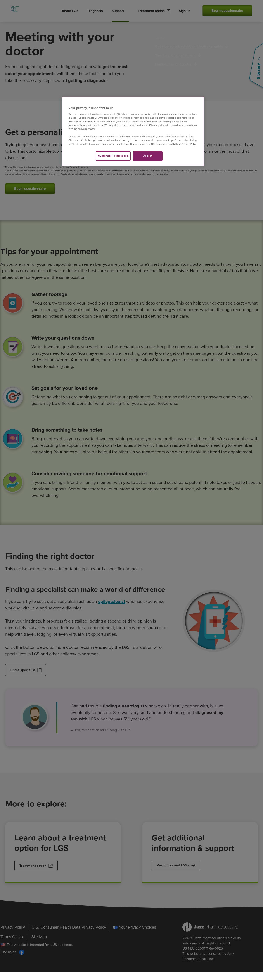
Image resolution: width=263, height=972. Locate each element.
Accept (147, 155)
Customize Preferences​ (113, 155)
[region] (133, 131)
